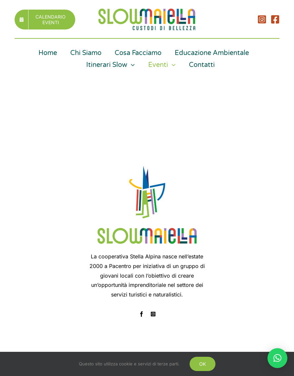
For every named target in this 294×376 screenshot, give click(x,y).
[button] (277, 358)
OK (202, 364)
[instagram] (153, 314)
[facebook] (141, 314)
